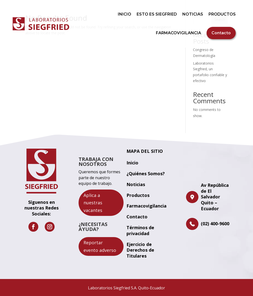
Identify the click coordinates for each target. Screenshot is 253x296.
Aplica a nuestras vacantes (93, 202)
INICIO (124, 14)
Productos (137, 195)
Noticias (135, 184)
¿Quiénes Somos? (145, 173)
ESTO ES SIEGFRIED (157, 14)
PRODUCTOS (222, 14)
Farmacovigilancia (146, 206)
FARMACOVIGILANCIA (178, 33)
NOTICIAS (192, 14)
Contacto (221, 33)
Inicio (132, 163)
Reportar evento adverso (100, 246)
